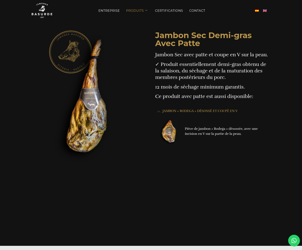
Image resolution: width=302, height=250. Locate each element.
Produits (136, 11)
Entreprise (109, 11)
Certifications (169, 11)
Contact (197, 11)
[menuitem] (257, 10)
